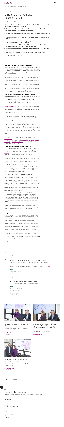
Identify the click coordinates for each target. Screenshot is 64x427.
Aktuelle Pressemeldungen (12, 6)
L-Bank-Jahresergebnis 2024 (22, 6)
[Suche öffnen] (55, 2)
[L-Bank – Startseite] (8, 3)
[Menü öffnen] (58, 2)
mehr (49, 267)
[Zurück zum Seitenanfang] (1, 387)
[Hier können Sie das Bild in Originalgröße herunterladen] (9, 334)
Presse (5, 6)
